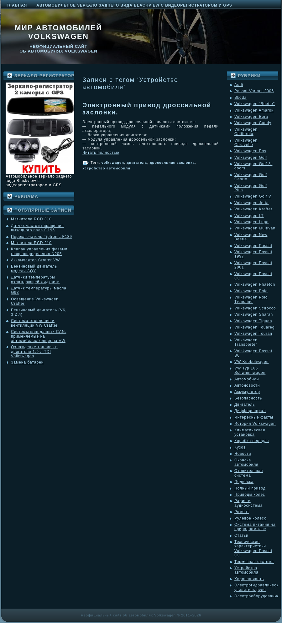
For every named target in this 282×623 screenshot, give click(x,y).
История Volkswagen (255, 423)
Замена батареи (27, 362)
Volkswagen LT (249, 216)
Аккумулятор (247, 391)
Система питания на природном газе (254, 526)
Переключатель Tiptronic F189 (41, 236)
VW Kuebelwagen (251, 361)
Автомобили (246, 379)
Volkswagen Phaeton (254, 284)
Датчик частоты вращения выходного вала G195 (37, 228)
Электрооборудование (256, 596)
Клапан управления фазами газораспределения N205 (39, 251)
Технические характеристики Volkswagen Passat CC (253, 548)
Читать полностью (100, 152)
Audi (238, 85)
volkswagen (113, 162)
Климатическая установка (249, 432)
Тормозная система (254, 562)
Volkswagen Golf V (252, 196)
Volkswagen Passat (253, 246)
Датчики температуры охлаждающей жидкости (35, 279)
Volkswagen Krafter (253, 209)
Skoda (240, 97)
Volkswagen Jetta (251, 203)
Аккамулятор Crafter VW (35, 260)
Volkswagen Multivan (254, 228)
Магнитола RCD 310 (31, 219)
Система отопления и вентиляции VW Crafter (34, 323)
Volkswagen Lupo (251, 222)
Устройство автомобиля (106, 168)
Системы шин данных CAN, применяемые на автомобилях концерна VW (38, 336)
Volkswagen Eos (250, 151)
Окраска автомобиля (246, 462)
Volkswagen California (246, 131)
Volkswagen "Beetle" (254, 104)
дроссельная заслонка (172, 162)
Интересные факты (253, 417)
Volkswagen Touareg (254, 327)
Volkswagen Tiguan (253, 321)
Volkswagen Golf (250, 157)
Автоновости (247, 385)
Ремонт (241, 512)
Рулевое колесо (250, 518)
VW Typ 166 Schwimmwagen (249, 370)
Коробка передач (251, 441)
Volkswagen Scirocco (255, 308)
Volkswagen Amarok (254, 110)
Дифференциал (250, 411)
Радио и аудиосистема (248, 503)
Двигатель (244, 404)
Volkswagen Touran (253, 333)
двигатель (137, 162)
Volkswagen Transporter (246, 342)
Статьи (241, 535)
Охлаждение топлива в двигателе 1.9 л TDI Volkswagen (34, 351)
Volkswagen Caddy (252, 123)
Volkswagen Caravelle (246, 142)
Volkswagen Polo (251, 291)
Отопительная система (248, 473)
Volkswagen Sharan (253, 314)
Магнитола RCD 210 (31, 243)
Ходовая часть (249, 579)
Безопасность (248, 398)
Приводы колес (249, 494)
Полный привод (250, 488)
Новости (242, 453)
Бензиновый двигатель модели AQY (34, 268)
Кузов (240, 447)
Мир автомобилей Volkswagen (58, 32)
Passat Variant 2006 (254, 91)
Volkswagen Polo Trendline (251, 299)
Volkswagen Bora (251, 116)
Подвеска (243, 482)
